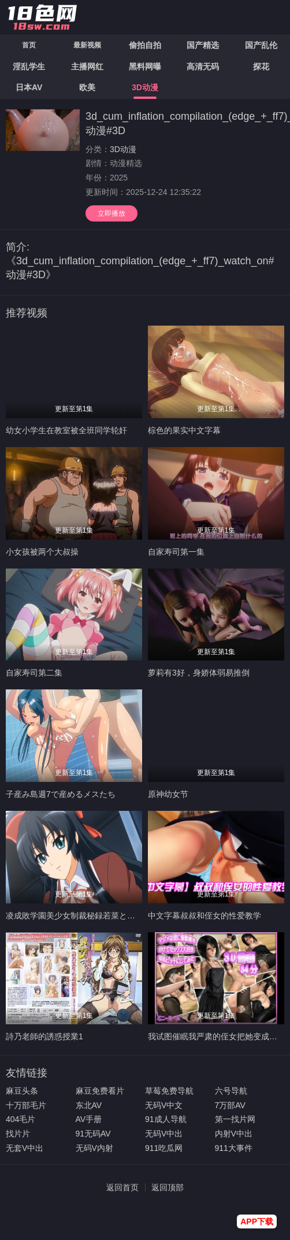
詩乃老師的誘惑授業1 (44, 1036)
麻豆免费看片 (100, 1090)
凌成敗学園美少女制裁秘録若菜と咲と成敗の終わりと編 (107, 915)
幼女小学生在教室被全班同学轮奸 (66, 430)
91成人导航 (166, 1119)
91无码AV (93, 1133)
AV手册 (89, 1119)
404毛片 (20, 1119)
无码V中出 (164, 1133)
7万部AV (230, 1105)
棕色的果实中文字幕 (184, 430)
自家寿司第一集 (176, 551)
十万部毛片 (26, 1105)
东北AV (89, 1105)
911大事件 (233, 1148)
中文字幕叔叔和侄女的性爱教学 (204, 915)
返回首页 (122, 1187)
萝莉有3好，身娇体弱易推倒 (199, 672)
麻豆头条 (22, 1090)
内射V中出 (233, 1133)
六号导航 (231, 1090)
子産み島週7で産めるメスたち (61, 794)
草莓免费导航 (169, 1090)
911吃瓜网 (164, 1148)
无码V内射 (94, 1148)
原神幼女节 (168, 794)
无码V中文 (164, 1105)
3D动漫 (123, 149)
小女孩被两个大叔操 (42, 551)
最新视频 (87, 45)
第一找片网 (235, 1119)
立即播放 (111, 213)
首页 (29, 45)
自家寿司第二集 (34, 672)
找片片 (18, 1133)
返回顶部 (167, 1187)
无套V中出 (24, 1148)
